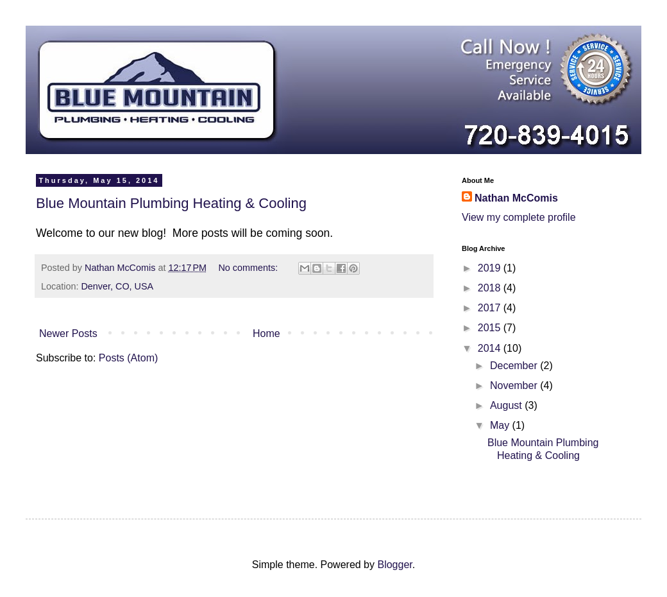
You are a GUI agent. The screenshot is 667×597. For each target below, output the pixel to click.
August (507, 405)
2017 (490, 307)
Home (266, 333)
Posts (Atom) (128, 357)
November (515, 385)
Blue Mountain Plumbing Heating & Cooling (171, 203)
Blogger (394, 564)
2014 (490, 348)
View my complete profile (519, 217)
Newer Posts (68, 333)
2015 (490, 327)
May (501, 425)
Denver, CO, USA (117, 286)
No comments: (249, 268)
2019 (490, 268)
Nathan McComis (516, 198)
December (515, 365)
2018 (490, 287)
